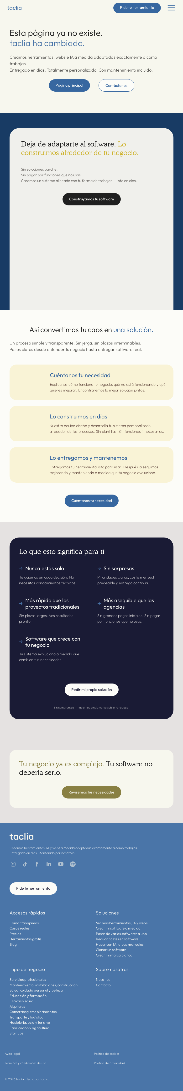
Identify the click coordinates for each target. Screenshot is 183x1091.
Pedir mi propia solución (91, 689)
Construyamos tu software (91, 199)
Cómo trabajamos (24, 923)
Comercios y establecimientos (33, 1011)
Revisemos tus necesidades (91, 792)
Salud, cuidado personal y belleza (36, 990)
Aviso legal (12, 1053)
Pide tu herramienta (137, 7)
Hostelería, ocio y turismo (30, 1022)
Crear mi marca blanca (114, 955)
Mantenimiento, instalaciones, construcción (44, 985)
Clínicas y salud (21, 1001)
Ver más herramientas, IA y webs (121, 923)
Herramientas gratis (25, 939)
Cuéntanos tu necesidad (91, 500)
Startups (16, 1033)
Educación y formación (28, 995)
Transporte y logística (26, 1017)
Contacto (103, 985)
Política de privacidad (109, 1063)
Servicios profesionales (28, 979)
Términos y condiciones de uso (25, 1063)
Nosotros (103, 979)
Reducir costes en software (117, 939)
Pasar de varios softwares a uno (121, 933)
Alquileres (17, 1006)
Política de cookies (107, 1053)
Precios (15, 933)
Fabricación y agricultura (30, 1028)
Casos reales (19, 928)
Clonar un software (111, 949)
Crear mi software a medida (118, 928)
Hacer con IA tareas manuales (120, 944)
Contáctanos (116, 85)
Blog (13, 944)
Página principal (69, 85)
